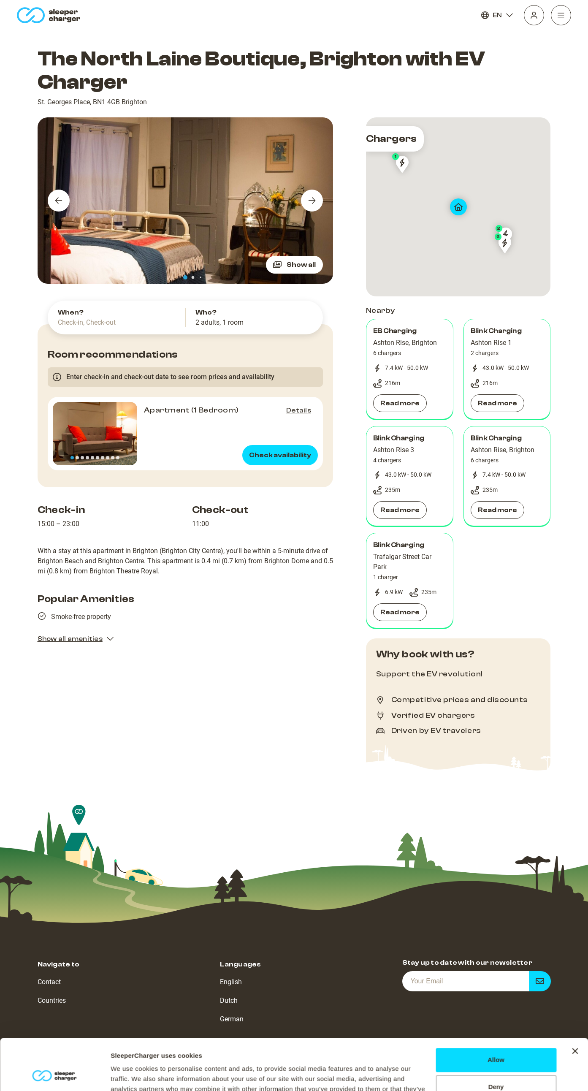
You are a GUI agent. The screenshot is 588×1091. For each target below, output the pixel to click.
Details (298, 410)
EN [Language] (497, 15)
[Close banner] (575, 1003)
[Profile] (534, 15)
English (231, 982)
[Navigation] (561, 15)
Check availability (280, 455)
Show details (130, 1074)
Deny (496, 1038)
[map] (458, 206)
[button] (409, 369)
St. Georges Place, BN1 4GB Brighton (92, 102)
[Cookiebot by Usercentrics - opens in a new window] (55, 1074)
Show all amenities (76, 639)
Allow (496, 1011)
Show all (294, 265)
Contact (49, 982)
